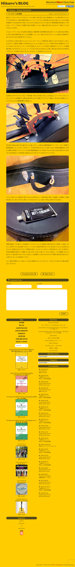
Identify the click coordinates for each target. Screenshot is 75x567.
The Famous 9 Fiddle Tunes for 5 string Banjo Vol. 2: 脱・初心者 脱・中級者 (21, 421)
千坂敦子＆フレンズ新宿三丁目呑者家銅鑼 (53, 377)
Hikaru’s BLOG (15, 3)
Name (9, 284)
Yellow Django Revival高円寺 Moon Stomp (53, 383)
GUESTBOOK (21, 328)
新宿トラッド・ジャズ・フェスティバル (53, 445)
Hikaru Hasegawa (57, 565)
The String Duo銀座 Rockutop (53, 370)
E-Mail (40, 284)
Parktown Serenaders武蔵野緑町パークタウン (53, 475)
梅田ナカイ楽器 (53, 348)
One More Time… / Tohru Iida (53, 345)
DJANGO (21, 333)
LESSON (21, 336)
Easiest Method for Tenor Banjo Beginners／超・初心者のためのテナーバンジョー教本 (53, 332)
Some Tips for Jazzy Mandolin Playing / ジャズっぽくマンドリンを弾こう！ (53, 328)
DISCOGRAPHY (21, 331)
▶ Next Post (48, 274)
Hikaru (59, 2)
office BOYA (21, 528)
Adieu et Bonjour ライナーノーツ (53, 340)
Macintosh (21, 523)
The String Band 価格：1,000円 (21, 488)
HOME (21, 323)
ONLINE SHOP (22, 339)
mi (21, 526)
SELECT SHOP (21, 342)
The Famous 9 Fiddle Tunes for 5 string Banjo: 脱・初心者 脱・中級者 (22, 397)
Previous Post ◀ (29, 274)
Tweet (62, 6)
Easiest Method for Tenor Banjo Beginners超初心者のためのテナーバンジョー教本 (21, 350)
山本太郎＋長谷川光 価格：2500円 (21, 506)
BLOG (21, 325)
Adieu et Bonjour (53, 343)
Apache (22, 521)
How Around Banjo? (53, 322)
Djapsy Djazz (53, 335)
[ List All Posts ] (53, 351)
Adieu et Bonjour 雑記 (53, 338)
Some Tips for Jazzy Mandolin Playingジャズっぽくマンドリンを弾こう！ (21, 374)
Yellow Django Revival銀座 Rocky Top (53, 389)
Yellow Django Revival (21, 468)
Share (71, 6)
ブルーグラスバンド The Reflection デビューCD (53, 325)
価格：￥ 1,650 (22, 361)
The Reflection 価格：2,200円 (21, 451)
